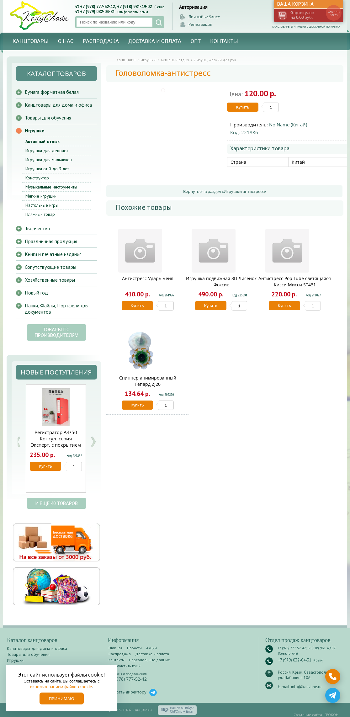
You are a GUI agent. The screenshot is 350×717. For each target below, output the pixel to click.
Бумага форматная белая (52, 92)
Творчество (37, 228)
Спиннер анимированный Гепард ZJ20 (147, 381)
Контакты (224, 41)
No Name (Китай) (288, 124)
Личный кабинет (204, 16)
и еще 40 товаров (56, 503)
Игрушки (35, 130)
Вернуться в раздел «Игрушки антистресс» (224, 191)
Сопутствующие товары (50, 267)
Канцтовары (31, 41)
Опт (196, 41)
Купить (242, 107)
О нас (65, 41)
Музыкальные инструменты (51, 187)
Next (93, 442)
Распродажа (101, 41)
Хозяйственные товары (50, 280)
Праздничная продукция (51, 241)
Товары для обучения (48, 117)
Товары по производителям (56, 332)
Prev (18, 442)
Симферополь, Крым (132, 12)
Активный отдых (42, 141)
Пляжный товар (40, 214)
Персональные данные (149, 659)
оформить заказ (334, 13)
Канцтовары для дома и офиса (58, 105)
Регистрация (200, 24)
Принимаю (61, 698)
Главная (116, 647)
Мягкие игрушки (40, 196)
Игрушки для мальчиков (48, 159)
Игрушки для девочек (46, 150)
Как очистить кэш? (125, 665)
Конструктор (37, 178)
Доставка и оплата (154, 41)
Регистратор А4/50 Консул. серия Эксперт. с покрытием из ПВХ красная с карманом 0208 (56, 444)
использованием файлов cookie (61, 686)
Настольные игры (41, 205)
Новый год (36, 292)
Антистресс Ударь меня (147, 278)
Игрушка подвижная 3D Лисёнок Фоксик (221, 281)
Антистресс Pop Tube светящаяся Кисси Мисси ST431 (294, 281)
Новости (134, 647)
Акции (151, 647)
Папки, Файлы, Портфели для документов (56, 308)
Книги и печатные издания (53, 254)
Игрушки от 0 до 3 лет (47, 169)
